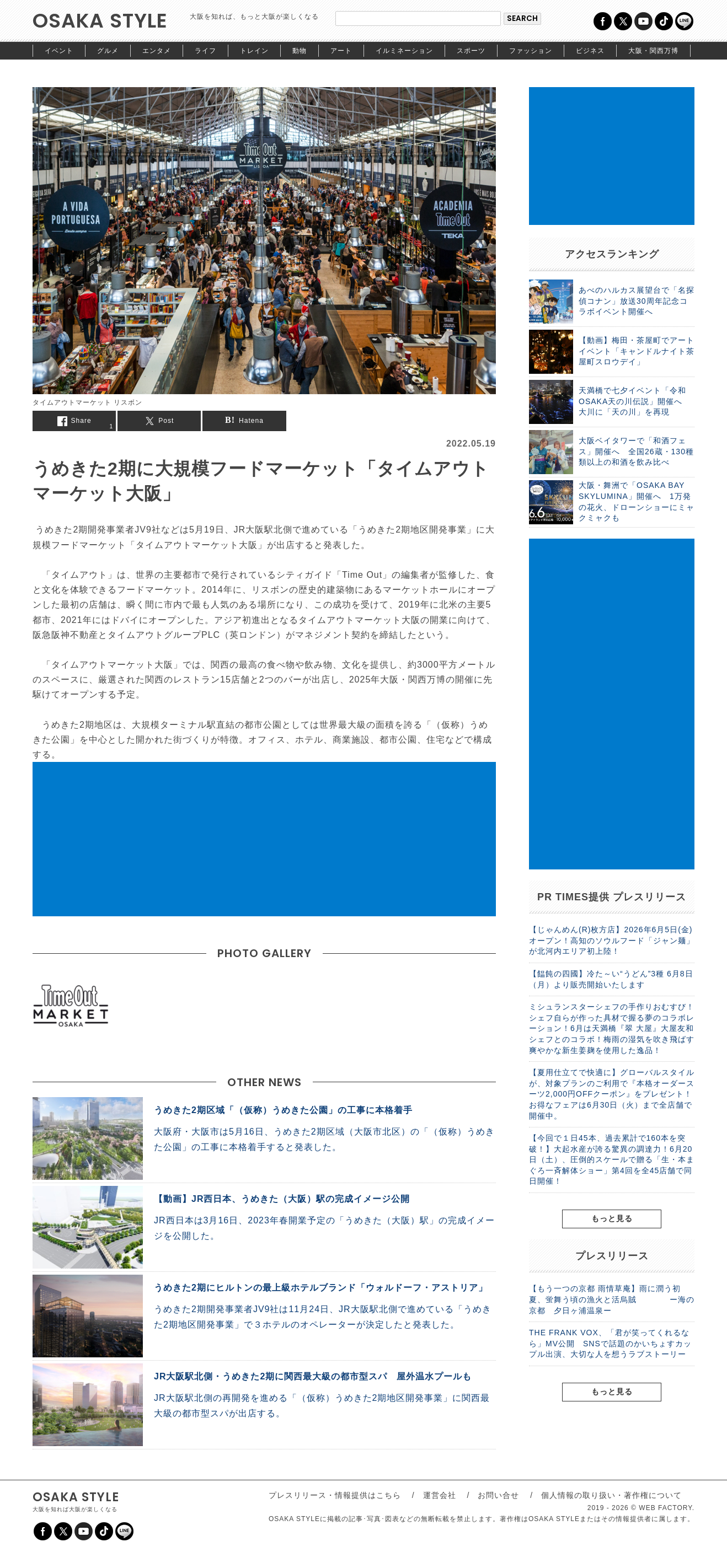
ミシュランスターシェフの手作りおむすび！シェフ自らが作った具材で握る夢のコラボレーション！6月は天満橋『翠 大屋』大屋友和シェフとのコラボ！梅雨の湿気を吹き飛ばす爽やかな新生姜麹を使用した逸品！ (611, 1028)
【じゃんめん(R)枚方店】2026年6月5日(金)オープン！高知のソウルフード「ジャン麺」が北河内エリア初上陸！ (611, 940)
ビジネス (590, 51)
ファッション (530, 51)
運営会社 (439, 1495)
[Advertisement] (264, 839)
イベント (59, 51)
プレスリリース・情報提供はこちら (335, 1495)
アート (341, 51)
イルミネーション (404, 51)
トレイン (254, 51)
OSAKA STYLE (100, 21)
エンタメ (156, 51)
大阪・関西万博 (653, 51)
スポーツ (471, 51)
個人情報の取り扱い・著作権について (611, 1495)
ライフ (205, 51)
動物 (299, 51)
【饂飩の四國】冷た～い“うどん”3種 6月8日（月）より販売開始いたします (611, 979)
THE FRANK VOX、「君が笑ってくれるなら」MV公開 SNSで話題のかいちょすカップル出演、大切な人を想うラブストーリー (610, 1343)
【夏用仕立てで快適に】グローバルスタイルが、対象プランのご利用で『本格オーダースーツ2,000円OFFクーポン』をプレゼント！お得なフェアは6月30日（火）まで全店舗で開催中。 (611, 1094)
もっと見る (612, 1218)
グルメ (108, 51)
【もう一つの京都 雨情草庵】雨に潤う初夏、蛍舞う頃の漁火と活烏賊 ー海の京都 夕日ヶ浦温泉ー (611, 1299)
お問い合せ (498, 1495)
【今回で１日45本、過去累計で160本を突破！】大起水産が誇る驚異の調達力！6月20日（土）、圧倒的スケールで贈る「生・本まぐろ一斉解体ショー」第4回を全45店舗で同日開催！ (611, 1159)
